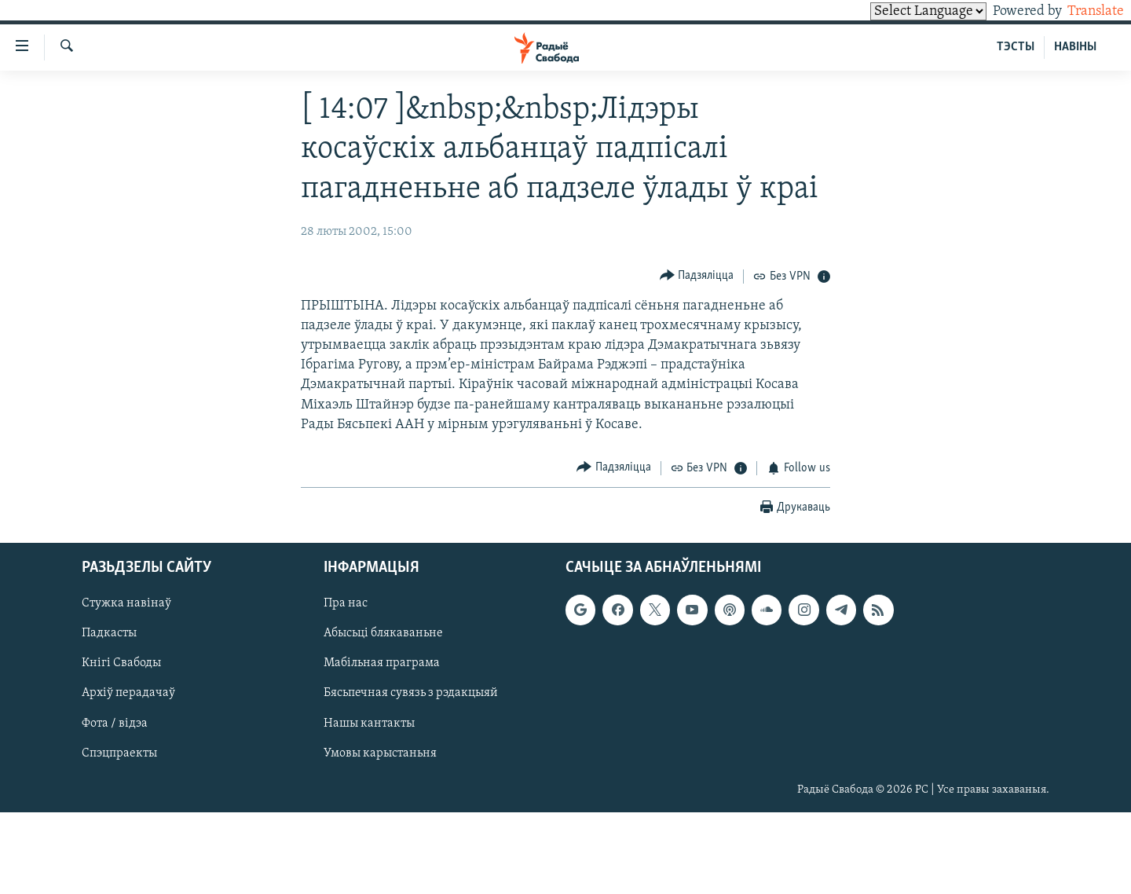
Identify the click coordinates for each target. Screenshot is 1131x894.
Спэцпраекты (119, 752)
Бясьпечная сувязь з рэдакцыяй (411, 693)
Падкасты (109, 633)
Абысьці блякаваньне (383, 633)
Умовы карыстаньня (380, 752)
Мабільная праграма (382, 663)
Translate (1081, 11)
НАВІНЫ (1075, 47)
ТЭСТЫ (1015, 47)
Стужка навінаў (126, 603)
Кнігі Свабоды (121, 663)
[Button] (697, 276)
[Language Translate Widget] (902, 11)
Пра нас (346, 603)
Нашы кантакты (369, 722)
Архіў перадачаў (128, 693)
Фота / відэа (115, 722)
